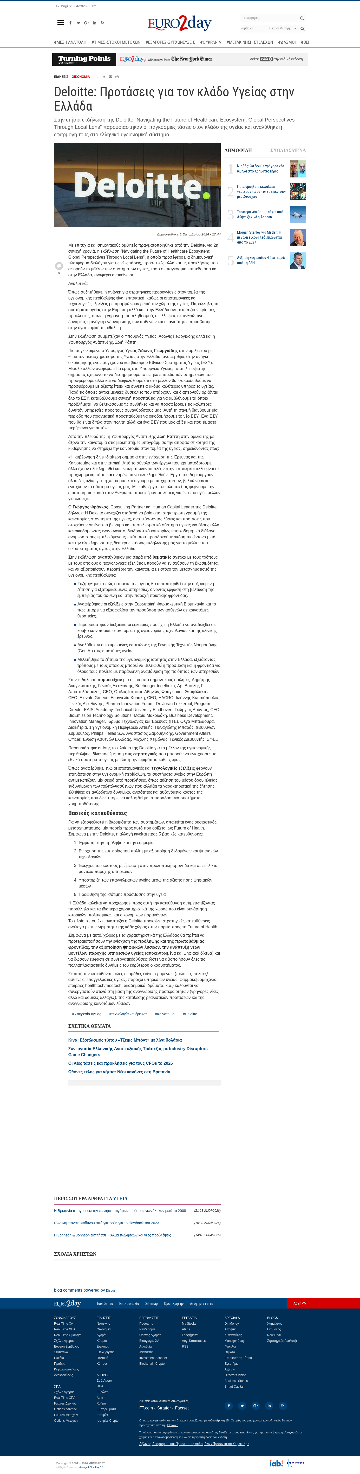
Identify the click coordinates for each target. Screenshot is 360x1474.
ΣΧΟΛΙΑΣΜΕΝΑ (288, 150)
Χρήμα (101, 1403)
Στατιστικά (61, 1352)
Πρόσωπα (146, 1323)
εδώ (266, 59)
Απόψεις (230, 1329)
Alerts (186, 1329)
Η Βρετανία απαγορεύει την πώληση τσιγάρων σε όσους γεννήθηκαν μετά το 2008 (137, 1211)
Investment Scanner (153, 1358)
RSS (185, 1346)
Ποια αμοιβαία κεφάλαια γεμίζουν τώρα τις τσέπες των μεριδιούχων (261, 191)
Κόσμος (102, 1341)
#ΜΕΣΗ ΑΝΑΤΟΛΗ (70, 42)
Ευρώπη (103, 1392)
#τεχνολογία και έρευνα (128, 1014)
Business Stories (236, 1381)
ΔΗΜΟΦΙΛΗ (238, 150)
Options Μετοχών (66, 1420)
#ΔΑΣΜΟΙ (287, 42)
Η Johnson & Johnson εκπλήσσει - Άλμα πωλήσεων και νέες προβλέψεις (137, 1235)
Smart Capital (234, 1386)
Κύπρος (102, 1363)
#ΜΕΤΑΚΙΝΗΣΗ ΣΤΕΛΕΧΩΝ (249, 42)
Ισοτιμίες (102, 1415)
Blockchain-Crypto (152, 1363)
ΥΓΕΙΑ (120, 1198)
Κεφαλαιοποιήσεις (66, 1369)
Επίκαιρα (103, 1346)
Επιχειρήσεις (105, 1352)
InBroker (172, 1425)
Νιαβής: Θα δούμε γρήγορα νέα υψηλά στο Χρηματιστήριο (260, 168)
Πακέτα (59, 1358)
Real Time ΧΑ (63, 1323)
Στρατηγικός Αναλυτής (282, 1341)
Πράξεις (59, 1363)
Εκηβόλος (274, 1329)
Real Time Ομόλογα (67, 1335)
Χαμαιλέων (274, 1323)
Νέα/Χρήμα (147, 1329)
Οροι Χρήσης (174, 1303)
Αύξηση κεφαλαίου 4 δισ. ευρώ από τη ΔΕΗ (261, 260)
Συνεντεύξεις (233, 1335)
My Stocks (189, 1323)
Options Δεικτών (65, 1409)
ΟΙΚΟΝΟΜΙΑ (81, 77)
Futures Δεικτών (65, 1403)
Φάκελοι (230, 1346)
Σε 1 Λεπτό (104, 1380)
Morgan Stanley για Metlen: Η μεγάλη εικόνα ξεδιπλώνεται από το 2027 (259, 237)
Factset (182, 1408)
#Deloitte (190, 1014)
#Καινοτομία (164, 1014)
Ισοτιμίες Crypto (108, 1420)
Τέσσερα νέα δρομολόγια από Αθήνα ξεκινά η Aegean (260, 214)
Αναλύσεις (146, 1352)
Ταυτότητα (105, 1303)
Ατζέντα (230, 1369)
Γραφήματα (190, 1335)
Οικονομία (104, 1329)
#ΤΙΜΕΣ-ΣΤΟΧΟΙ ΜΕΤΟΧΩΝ (115, 42)
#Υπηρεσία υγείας (86, 1014)
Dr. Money (232, 1323)
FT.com (146, 1408)
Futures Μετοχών (66, 1415)
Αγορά (101, 1335)
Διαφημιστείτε (201, 1303)
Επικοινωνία (129, 1303)
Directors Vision (235, 1375)
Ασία (100, 1398)
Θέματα (230, 1352)
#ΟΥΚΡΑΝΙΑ (210, 42)
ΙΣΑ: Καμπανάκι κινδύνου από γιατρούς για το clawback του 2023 (137, 1223)
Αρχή (297, 1303)
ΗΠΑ (100, 1386)
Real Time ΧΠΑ (64, 1329)
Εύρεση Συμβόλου (66, 1346)
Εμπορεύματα (106, 1409)
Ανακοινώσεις (63, 1375)
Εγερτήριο (232, 1363)
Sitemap (151, 1303)
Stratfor (164, 1408)
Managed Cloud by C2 (91, 1467)
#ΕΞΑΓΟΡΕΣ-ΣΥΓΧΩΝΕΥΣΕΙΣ (170, 42)
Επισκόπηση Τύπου (238, 1358)
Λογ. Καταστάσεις (194, 1341)
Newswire (103, 1323)
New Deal (274, 1335)
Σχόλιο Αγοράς (64, 1341)
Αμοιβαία (145, 1346)
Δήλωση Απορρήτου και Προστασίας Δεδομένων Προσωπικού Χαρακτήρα (194, 1444)
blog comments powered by (85, 1290)
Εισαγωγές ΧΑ (149, 1341)
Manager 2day (235, 1341)
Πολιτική (102, 1358)
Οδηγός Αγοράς (150, 1335)
